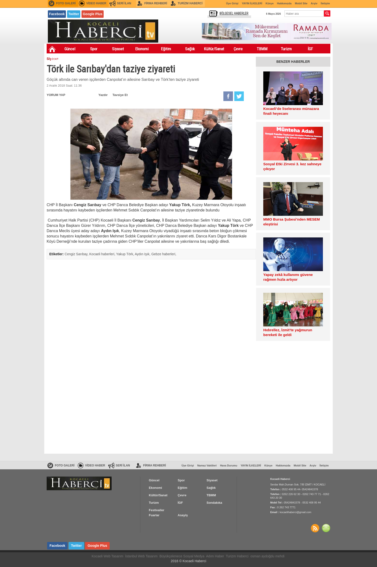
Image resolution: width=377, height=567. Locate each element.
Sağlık (190, 48)
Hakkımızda (284, 3)
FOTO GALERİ (66, 3)
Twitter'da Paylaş (239, 96)
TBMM (262, 48)
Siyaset (118, 48)
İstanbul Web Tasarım (141, 556)
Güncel (69, 48)
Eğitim (166, 48)
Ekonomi (142, 48)
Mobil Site (301, 3)
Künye (269, 3)
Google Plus (92, 14)
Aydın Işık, (143, 254)
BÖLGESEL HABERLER (234, 13)
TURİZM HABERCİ (190, 3)
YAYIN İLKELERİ (252, 3)
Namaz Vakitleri (207, 465)
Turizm (286, 48)
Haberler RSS (315, 528)
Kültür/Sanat (214, 48)
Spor (93, 48)
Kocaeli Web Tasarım (107, 556)
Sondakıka (59, 58)
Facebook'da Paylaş (228, 96)
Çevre (238, 48)
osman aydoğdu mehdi (267, 556)
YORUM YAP (56, 95)
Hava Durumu (228, 465)
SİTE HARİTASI (326, 528)
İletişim (325, 3)
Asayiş (106, 58)
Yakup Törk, (125, 254)
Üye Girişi (232, 3)
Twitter (73, 14)
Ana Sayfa (52, 49)
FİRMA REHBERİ (155, 3)
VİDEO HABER (96, 3)
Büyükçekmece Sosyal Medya (181, 556)
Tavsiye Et (120, 95)
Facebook (57, 14)
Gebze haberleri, (163, 254)
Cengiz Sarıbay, (77, 254)
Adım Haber (215, 556)
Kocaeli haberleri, (102, 254)
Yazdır (102, 95)
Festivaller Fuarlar (83, 59)
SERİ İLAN (124, 3)
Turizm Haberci (237, 556)
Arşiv (314, 3)
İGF (310, 48)
